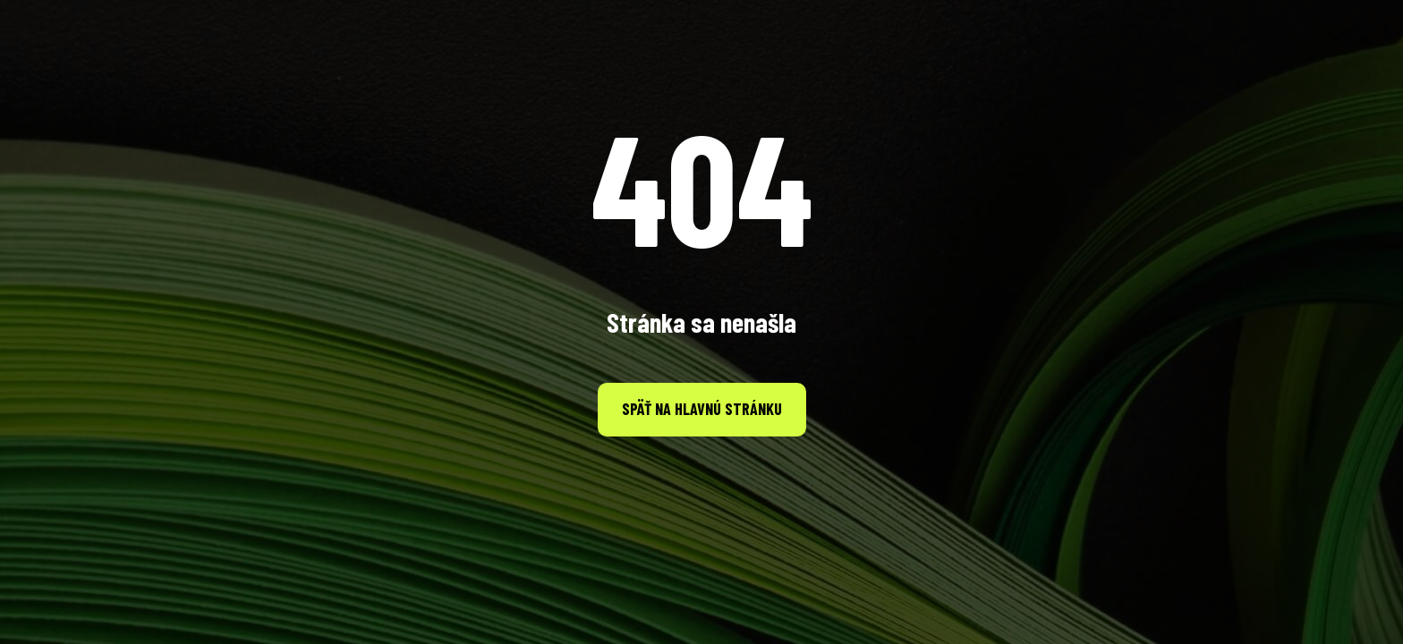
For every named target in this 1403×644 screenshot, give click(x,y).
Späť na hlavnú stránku (702, 409)
